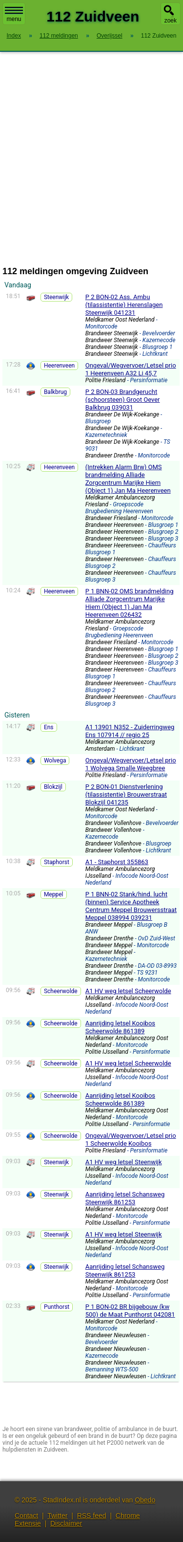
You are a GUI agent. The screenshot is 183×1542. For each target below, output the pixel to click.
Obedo (145, 1500)
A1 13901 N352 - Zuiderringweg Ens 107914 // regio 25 (130, 730)
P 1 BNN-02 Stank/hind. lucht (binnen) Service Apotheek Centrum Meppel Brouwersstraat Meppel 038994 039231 (131, 905)
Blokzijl (53, 786)
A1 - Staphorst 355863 (116, 862)
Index (14, 35)
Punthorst (56, 1306)
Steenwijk (56, 297)
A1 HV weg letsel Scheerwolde (128, 991)
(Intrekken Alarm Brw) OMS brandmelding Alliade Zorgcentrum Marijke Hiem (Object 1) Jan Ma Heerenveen (128, 478)
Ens (49, 727)
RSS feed (91, 1516)
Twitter (57, 1516)
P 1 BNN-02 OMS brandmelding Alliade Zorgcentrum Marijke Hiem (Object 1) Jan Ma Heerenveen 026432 (129, 602)
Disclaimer (66, 1523)
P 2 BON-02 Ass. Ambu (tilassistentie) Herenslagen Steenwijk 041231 (124, 304)
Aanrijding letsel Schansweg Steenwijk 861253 (125, 1198)
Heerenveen (59, 365)
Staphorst (56, 862)
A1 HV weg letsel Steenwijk (123, 1162)
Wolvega (55, 760)
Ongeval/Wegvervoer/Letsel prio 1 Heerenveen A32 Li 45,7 (130, 369)
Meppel (53, 894)
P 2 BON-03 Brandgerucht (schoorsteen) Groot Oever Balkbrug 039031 (122, 399)
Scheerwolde (61, 991)
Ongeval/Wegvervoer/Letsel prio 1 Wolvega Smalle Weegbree (130, 764)
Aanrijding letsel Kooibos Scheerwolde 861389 (120, 1027)
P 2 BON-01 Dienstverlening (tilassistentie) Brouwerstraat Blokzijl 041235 (126, 794)
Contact (26, 1516)
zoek (170, 20)
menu (14, 14)
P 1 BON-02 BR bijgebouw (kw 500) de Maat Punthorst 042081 (130, 1310)
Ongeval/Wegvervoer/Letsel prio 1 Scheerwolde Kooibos (130, 1139)
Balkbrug (55, 392)
